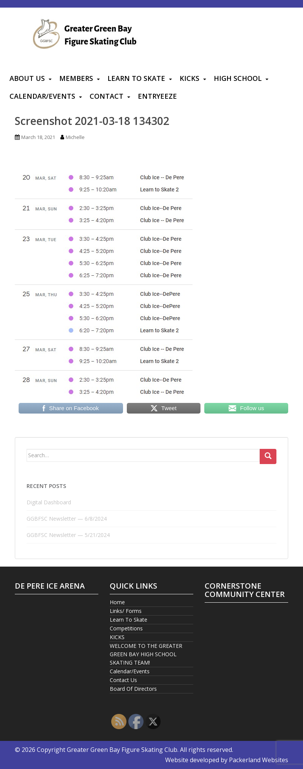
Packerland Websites (258, 760)
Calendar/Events (42, 96)
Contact (106, 96)
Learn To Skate (136, 78)
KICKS (189, 78)
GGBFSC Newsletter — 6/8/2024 (67, 518)
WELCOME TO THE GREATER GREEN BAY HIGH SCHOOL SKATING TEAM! (146, 654)
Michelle (75, 137)
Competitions (126, 628)
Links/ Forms (126, 610)
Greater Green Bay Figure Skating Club (122, 749)
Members (76, 78)
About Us (27, 78)
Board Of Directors (133, 688)
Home (117, 602)
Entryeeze (157, 96)
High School (238, 78)
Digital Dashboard (49, 502)
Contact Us (123, 680)
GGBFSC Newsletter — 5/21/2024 (68, 534)
